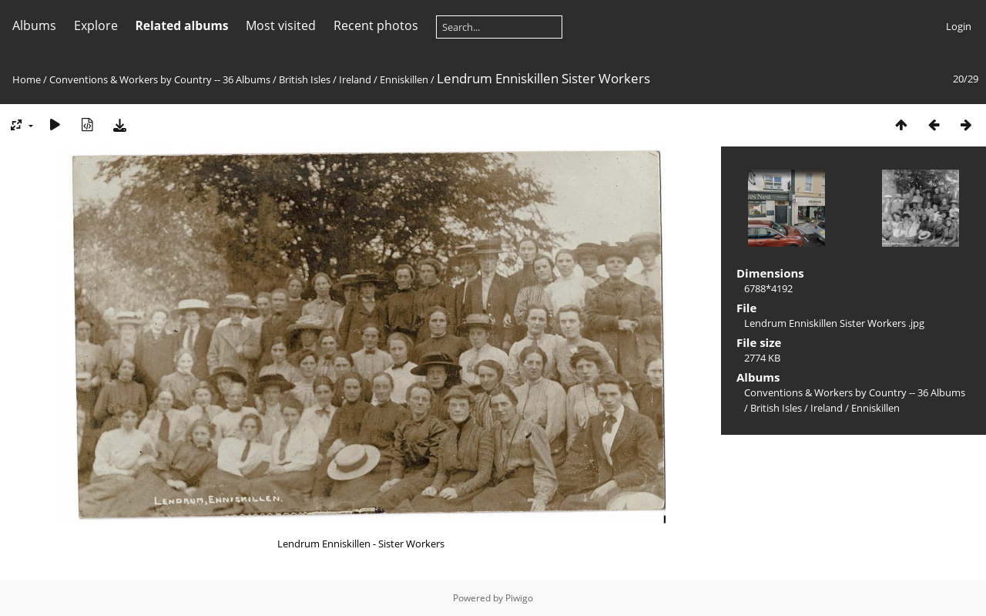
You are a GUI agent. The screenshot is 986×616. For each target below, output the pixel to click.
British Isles (304, 79)
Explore (96, 25)
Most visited (281, 25)
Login (958, 26)
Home (26, 79)
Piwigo (519, 597)
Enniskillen (404, 79)
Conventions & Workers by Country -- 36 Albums (159, 79)
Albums (34, 25)
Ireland (355, 79)
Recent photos (376, 25)
